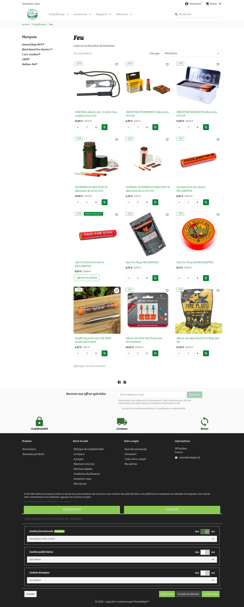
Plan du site (80, 483)
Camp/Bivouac (56, 14)
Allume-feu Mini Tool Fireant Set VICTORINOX (144, 340)
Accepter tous (211, 594)
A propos (79, 459)
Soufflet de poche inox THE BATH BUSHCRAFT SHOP (93, 340)
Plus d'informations (34, 501)
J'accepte (172, 509)
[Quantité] (87, 127)
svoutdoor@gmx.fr (189, 457)
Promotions (29, 449)
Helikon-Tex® (29, 64)
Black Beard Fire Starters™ (37, 49)
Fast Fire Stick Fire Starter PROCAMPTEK (89, 264)
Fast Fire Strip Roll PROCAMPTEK (195, 262)
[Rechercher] (197, 14)
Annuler (30, 594)
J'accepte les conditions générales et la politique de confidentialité (153, 408)
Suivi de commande (135, 449)
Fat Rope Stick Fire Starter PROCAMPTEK (191, 189)
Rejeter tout (72, 509)
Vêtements (122, 14)
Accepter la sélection (188, 594)
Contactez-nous (31, 3)
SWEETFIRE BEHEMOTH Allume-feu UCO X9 (197, 114)
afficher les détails (87, 277)
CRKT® (25, 59)
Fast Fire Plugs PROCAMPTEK (142, 262)
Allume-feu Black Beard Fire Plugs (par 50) (198, 340)
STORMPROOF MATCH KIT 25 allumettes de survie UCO (91, 189)
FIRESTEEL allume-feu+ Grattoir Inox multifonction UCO (96, 114)
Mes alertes (130, 464)
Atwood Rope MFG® (33, 44)
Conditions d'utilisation (87, 473)
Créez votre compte (135, 459)
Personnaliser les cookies (57, 501)
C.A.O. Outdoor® (31, 54)
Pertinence (192, 53)
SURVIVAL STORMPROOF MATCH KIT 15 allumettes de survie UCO (148, 189)
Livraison (79, 454)
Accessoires (80, 14)
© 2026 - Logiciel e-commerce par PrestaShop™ (122, 601)
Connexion (130, 454)
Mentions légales (83, 468)
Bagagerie (101, 14)
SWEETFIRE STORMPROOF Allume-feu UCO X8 (147, 114)
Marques (29, 37)
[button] (193, 4)
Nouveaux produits (33, 454)
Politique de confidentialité (89, 449)
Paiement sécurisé (84, 464)
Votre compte (131, 441)
